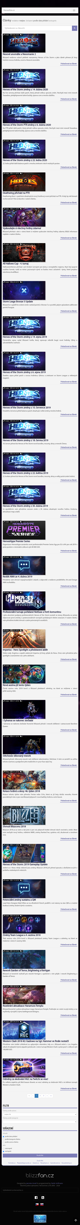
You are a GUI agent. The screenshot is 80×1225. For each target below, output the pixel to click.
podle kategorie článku (11, 1139)
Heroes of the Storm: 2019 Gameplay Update (25, 864)
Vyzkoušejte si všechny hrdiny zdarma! (22, 228)
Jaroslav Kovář (31, 1183)
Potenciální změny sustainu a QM (19, 900)
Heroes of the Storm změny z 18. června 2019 (25, 440)
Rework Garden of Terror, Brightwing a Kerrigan (26, 970)
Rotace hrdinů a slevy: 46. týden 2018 (21, 791)
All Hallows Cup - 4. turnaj (15, 264)
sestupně (7, 1151)
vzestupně (7, 1148)
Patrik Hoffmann (57, 1183)
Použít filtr (40, 1155)
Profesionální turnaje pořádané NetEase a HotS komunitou (32, 612)
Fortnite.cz (11, 1163)
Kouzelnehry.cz (67, 1163)
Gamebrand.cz (55, 1163)
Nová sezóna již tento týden (17, 685)
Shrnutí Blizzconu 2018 (14, 827)
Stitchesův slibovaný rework (17, 756)
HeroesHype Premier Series (16, 541)
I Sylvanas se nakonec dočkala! (18, 720)
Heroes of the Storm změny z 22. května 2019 (25, 473)
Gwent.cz (36, 1163)
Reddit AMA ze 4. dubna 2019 (17, 577)
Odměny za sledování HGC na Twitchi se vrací (25, 1079)
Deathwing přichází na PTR (16, 193)
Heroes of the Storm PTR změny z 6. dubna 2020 (27, 125)
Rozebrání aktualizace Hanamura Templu (23, 1006)
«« (29, 1096)
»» (51, 1096)
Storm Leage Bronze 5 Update (18, 302)
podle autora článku (10, 1142)
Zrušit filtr (40, 1161)
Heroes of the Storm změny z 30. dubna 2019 (25, 506)
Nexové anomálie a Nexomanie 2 (19, 54)
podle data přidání (10, 1136)
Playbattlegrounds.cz (24, 1163)
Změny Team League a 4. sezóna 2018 (21, 935)
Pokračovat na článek (69, 64)
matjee (6, 35)
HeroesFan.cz (9, 10)
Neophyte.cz (44, 1163)
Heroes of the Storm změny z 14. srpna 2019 (25, 337)
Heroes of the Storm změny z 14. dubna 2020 (25, 90)
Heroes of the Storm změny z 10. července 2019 (27, 408)
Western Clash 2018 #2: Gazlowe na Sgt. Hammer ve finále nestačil (36, 1041)
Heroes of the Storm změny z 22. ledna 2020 (25, 160)
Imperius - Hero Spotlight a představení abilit (25, 650)
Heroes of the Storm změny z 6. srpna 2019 (24, 372)
